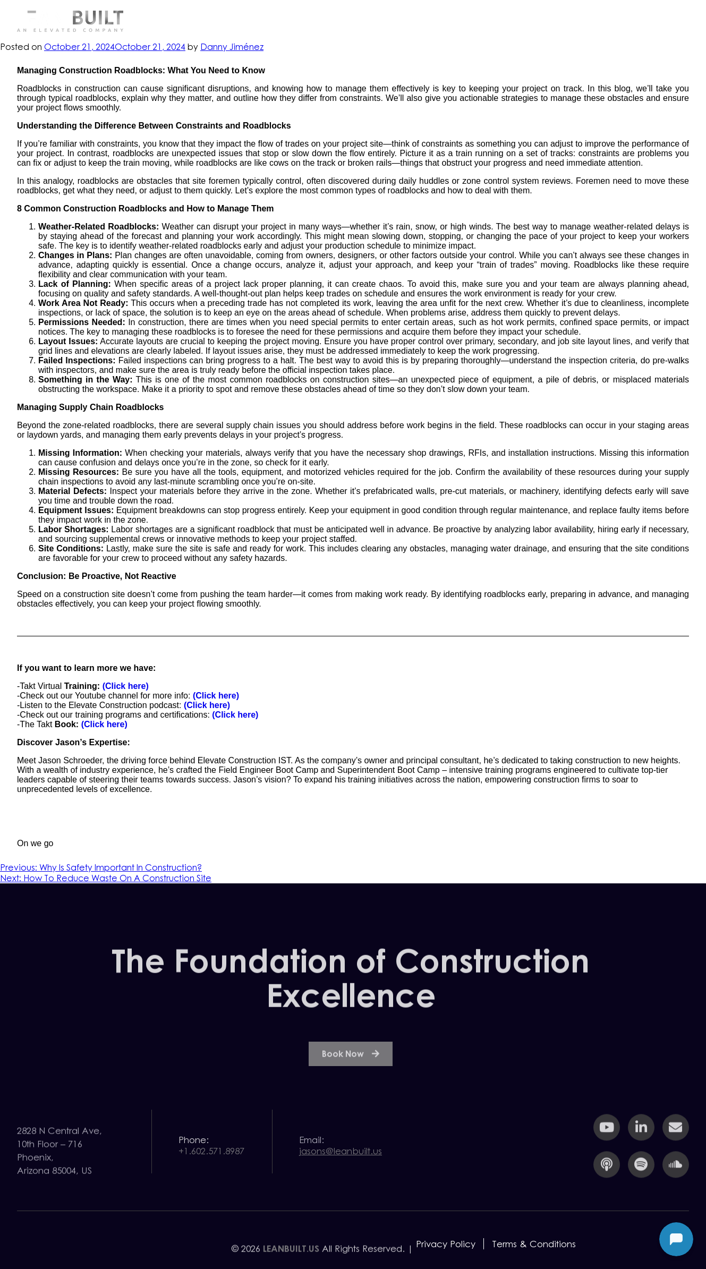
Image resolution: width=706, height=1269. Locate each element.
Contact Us (647, 20)
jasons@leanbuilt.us (340, 1162)
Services (424, 20)
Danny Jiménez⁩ (231, 46)
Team (572, 20)
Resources (501, 20)
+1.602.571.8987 (211, 1162)
